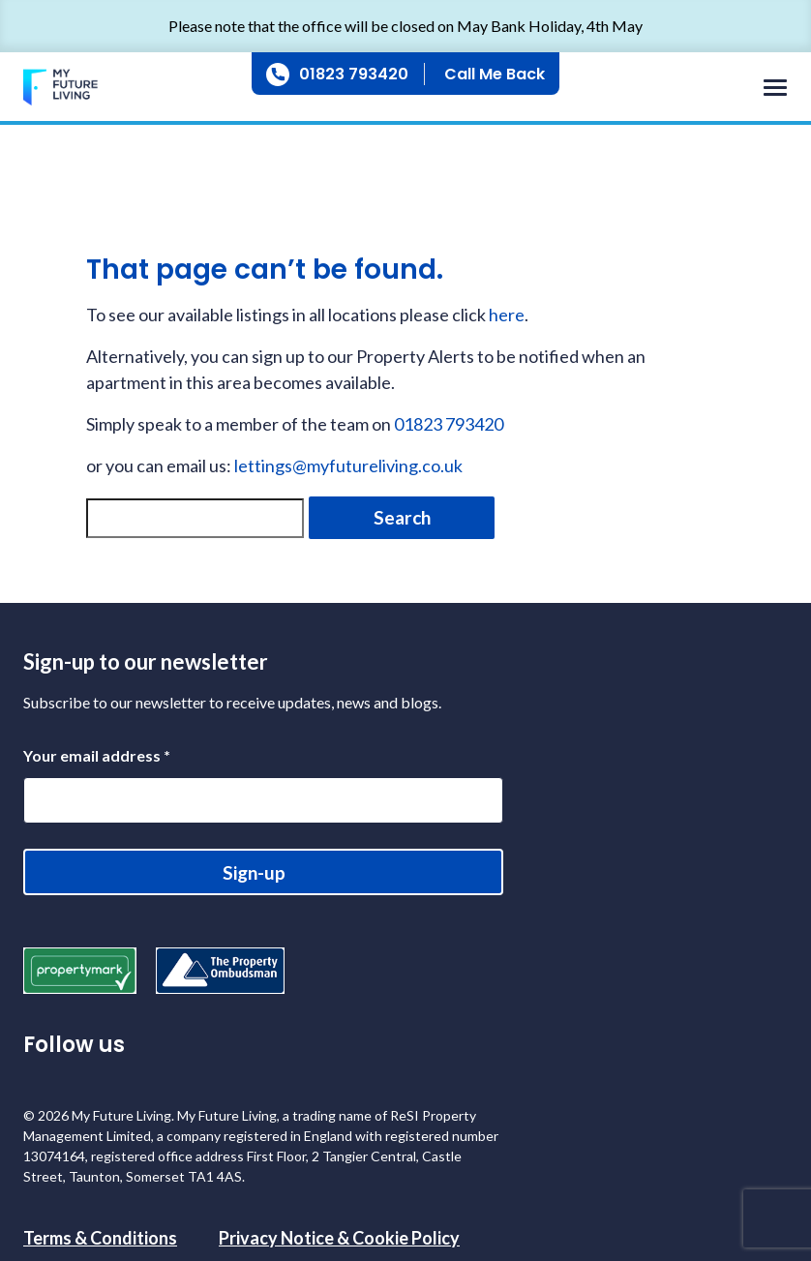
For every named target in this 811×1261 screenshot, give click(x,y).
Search (402, 517)
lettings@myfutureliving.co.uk (348, 465)
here (507, 314)
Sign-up (254, 872)
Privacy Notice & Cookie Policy (339, 1237)
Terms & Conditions (100, 1237)
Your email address (96, 755)
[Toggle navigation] (770, 88)
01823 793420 (353, 74)
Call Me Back (494, 74)
